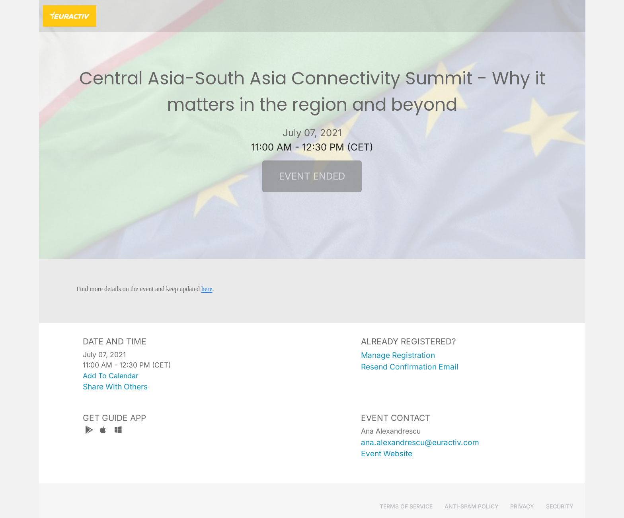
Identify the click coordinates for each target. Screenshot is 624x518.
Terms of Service (406, 506)
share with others (115, 386)
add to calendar (110, 375)
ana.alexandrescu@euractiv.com (420, 442)
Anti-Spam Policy (472, 506)
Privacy (522, 506)
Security (559, 506)
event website (386, 453)
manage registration (398, 355)
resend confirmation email (409, 366)
